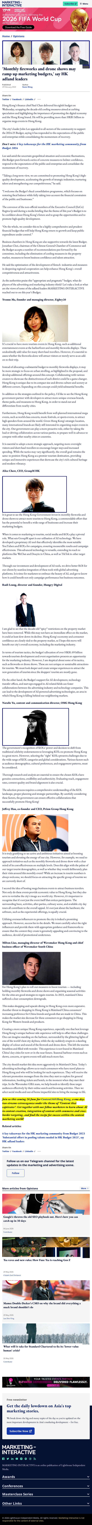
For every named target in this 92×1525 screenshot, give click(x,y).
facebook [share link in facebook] (17, 99)
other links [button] (45, 1503)
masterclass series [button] (45, 1494)
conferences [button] (45, 1486)
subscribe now (22, 1432)
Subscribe (71, 4)
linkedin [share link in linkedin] (29, 99)
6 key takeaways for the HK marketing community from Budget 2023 (43, 1133)
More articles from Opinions (46, 1188)
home (6, 36)
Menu (84, 3)
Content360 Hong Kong (56, 1099)
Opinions (18, 36)
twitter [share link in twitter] (5, 99)
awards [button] (45, 1476)
